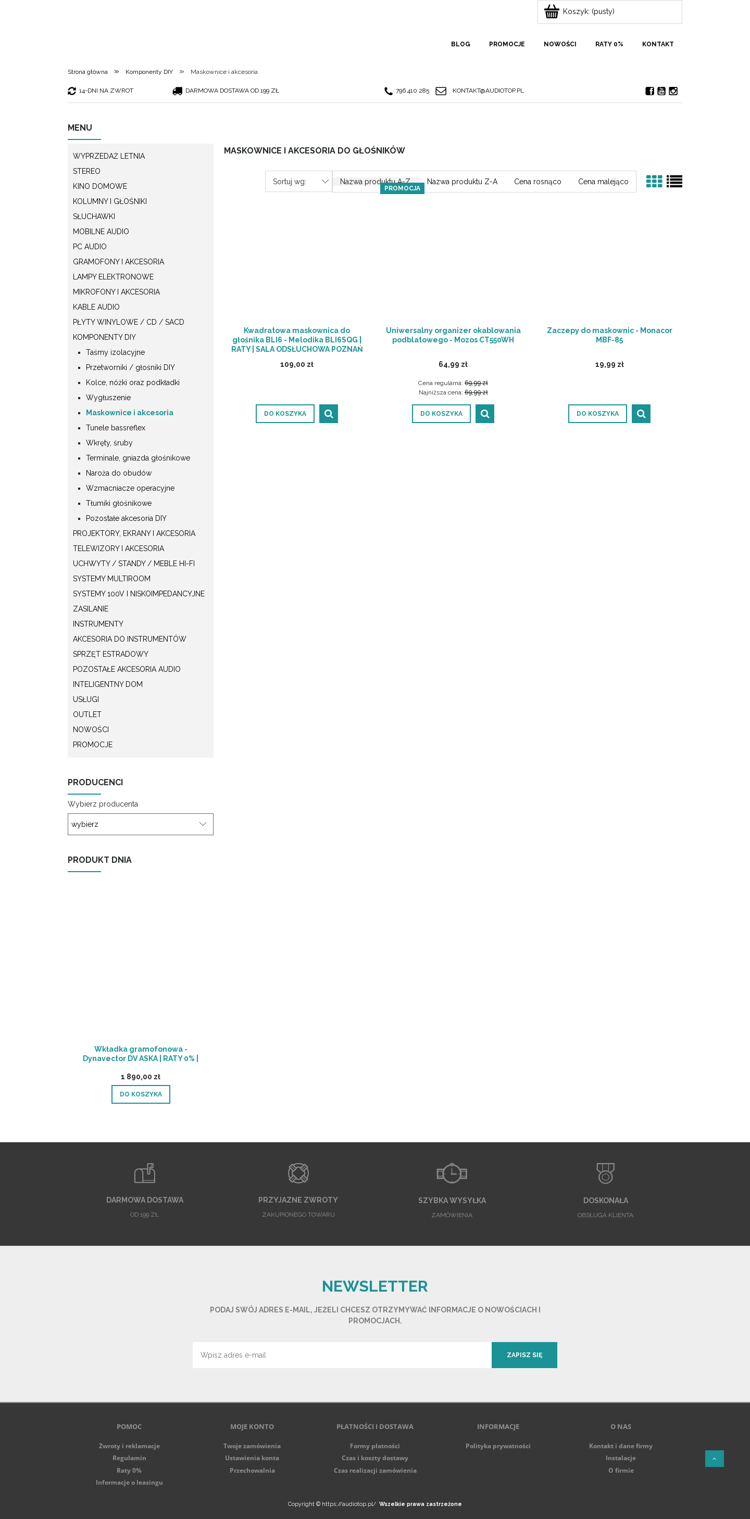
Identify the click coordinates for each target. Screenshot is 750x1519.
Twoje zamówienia (252, 1445)
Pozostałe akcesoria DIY (126, 518)
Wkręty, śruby (109, 443)
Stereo (87, 171)
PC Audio (90, 246)
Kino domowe (100, 186)
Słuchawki (94, 216)
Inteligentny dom (108, 684)
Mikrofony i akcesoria (116, 292)
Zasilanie (90, 609)
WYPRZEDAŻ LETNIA (109, 156)
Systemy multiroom (112, 579)
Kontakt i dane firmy (621, 1445)
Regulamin (129, 1457)
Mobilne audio (101, 231)
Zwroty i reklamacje (129, 1445)
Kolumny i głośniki (110, 201)
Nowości (91, 729)
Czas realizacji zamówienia (375, 1470)
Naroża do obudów (119, 473)
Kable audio (96, 307)
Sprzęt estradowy (110, 654)
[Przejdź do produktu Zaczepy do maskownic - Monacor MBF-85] (609, 255)
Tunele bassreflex (115, 428)
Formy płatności (375, 1445)
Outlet (87, 714)
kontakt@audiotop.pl (488, 90)
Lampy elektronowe (113, 277)
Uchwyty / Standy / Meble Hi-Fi (134, 563)
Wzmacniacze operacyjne (130, 488)
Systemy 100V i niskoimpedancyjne (139, 594)
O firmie (621, 1470)
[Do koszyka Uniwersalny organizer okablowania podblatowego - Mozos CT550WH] (441, 413)
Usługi (86, 699)
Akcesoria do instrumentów (129, 639)
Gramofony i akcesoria (118, 262)
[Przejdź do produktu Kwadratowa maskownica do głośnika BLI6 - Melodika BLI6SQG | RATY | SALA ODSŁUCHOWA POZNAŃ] (297, 255)
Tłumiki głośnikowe (119, 503)
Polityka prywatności (498, 1445)
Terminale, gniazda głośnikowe (138, 458)
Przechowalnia (252, 1470)
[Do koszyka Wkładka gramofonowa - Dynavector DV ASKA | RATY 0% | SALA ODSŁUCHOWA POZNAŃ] (140, 1094)
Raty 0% (129, 1470)
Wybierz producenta (103, 804)
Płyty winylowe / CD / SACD (128, 322)
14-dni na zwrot (100, 91)
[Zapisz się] (524, 1355)
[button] (328, 413)
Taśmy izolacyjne (115, 352)
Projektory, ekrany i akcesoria (134, 533)
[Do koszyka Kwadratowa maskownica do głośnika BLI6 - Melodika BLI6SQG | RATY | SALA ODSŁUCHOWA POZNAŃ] (285, 413)
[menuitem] (461, 44)
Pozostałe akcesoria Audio (127, 669)
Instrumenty (98, 624)
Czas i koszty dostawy (375, 1457)
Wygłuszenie (108, 397)
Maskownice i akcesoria (129, 413)
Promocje (93, 745)
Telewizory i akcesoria (118, 548)
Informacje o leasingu (129, 1482)
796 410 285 (406, 91)
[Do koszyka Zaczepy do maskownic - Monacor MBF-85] (597, 413)
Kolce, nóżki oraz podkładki (133, 382)
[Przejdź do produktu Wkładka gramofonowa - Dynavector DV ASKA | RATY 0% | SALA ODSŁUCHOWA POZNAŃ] (140, 975)
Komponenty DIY (104, 337)
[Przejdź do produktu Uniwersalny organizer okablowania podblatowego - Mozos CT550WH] (453, 255)
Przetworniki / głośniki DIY (130, 367)
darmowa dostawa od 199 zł (226, 91)
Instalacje (621, 1457)
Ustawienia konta (252, 1457)
